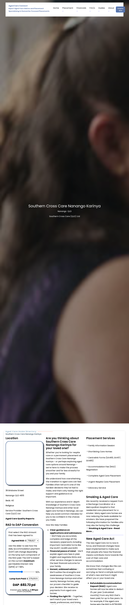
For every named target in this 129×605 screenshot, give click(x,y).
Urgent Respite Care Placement (104, 481)
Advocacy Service (97, 487)
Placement (67, 9)
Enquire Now (120, 9)
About (111, 9)
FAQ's (92, 9)
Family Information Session (101, 445)
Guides (101, 9)
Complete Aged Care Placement (104, 475)
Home (56, 8)
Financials (81, 9)
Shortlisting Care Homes (100, 451)
